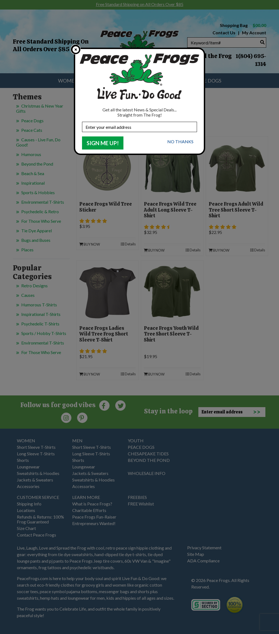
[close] (75, 49)
